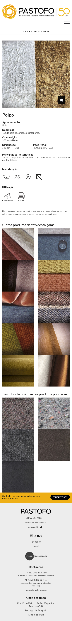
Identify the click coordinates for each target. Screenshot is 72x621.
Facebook (36, 541)
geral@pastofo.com (36, 590)
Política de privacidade (35, 523)
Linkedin (36, 546)
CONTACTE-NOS (60, 497)
